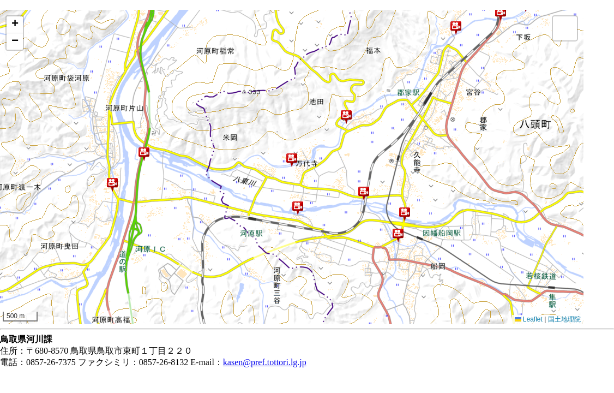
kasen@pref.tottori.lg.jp (264, 362)
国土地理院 (564, 319)
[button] (112, 184)
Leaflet (529, 319)
